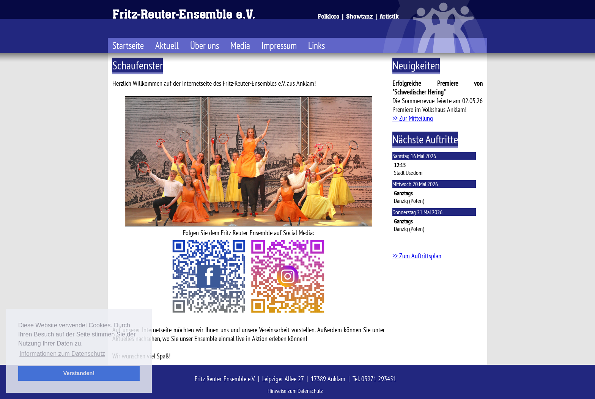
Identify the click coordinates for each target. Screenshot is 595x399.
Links (316, 45)
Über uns (204, 45)
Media (240, 45)
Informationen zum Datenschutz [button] (62, 353)
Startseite (128, 45)
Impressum (279, 45)
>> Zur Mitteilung (412, 118)
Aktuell (167, 45)
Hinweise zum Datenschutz (295, 390)
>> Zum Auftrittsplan (416, 255)
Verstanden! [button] (78, 373)
